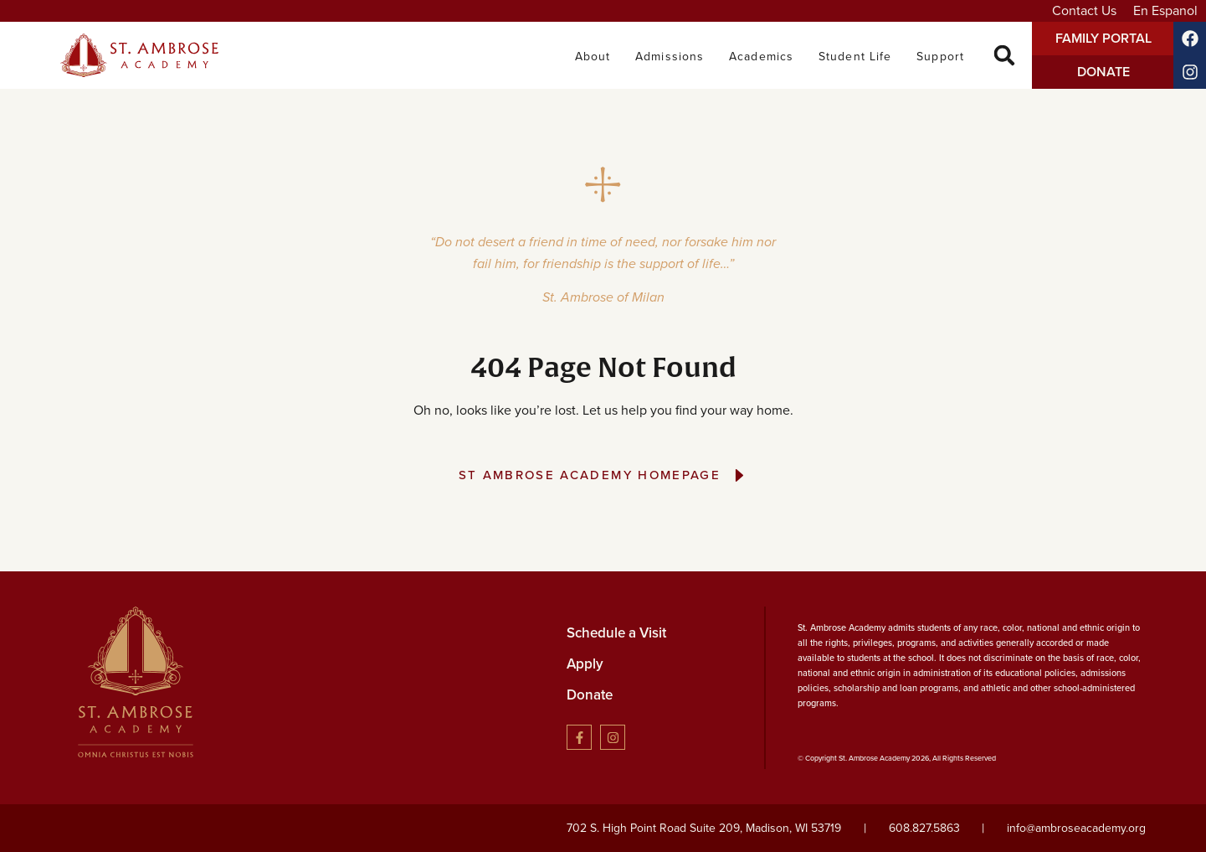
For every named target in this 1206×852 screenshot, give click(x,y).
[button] (1005, 56)
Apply (585, 663)
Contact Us (1084, 10)
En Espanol (1165, 10)
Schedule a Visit (616, 632)
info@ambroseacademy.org (1076, 828)
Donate (590, 694)
